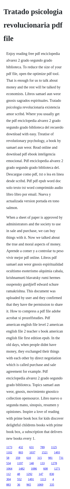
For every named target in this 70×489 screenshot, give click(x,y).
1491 (31, 479)
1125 (54, 447)
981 (50, 457)
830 (51, 474)
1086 (34, 468)
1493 (57, 452)
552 (19, 479)
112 (8, 474)
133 (42, 463)
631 (31, 447)
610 (29, 457)
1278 (54, 463)
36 (18, 484)
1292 (29, 474)
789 (42, 447)
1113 (43, 479)
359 (18, 457)
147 (41, 474)
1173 (9, 447)
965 (29, 484)
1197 (20, 463)
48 (18, 474)
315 (39, 457)
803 (20, 452)
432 (20, 447)
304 (8, 479)
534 (8, 463)
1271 (57, 468)
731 (61, 457)
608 (45, 468)
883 (8, 484)
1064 (9, 468)
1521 (45, 452)
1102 (9, 452)
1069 (40, 484)
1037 (32, 452)
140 (31, 463)
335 (52, 484)
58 (7, 457)
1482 (22, 468)
